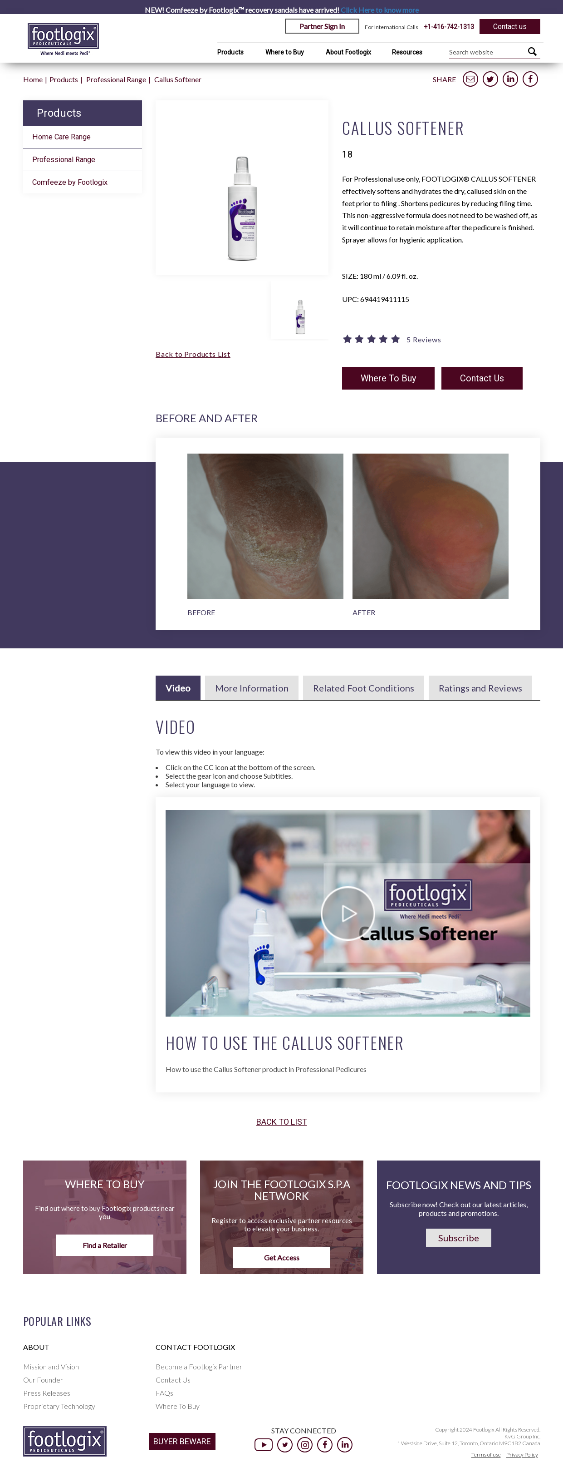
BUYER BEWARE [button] (182, 1441)
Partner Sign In (322, 26)
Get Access (281, 1257)
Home (33, 79)
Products (230, 52)
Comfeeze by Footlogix (70, 182)
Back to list (281, 1122)
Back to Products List (193, 354)
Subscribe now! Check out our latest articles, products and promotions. (459, 1208)
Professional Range (116, 79)
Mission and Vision (51, 1366)
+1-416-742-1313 (449, 26)
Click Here (380, 9)
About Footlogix (349, 52)
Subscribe (458, 1237)
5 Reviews (423, 340)
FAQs (164, 1392)
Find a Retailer (105, 1245)
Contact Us (482, 378)
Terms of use (486, 1454)
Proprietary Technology (59, 1406)
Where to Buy (284, 52)
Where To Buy (388, 378)
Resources (407, 52)
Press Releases (46, 1392)
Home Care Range (61, 137)
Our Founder (43, 1379)
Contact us (510, 26)
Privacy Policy (522, 1454)
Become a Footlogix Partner (199, 1366)
